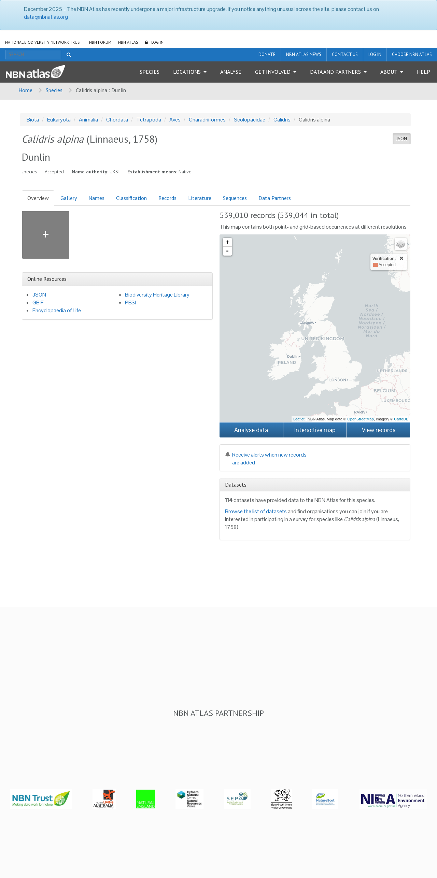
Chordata (117, 119)
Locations (187, 71)
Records (167, 198)
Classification (131, 198)
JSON (401, 138)
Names (96, 198)
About (388, 71)
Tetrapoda (148, 119)
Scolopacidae (249, 119)
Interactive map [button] (315, 430)
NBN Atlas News (303, 54)
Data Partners (274, 198)
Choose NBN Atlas (412, 54)
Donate (267, 54)
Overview (38, 198)
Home (25, 90)
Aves (175, 119)
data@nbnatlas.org (46, 16)
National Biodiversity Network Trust (43, 42)
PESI (130, 302)
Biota (33, 119)
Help (423, 71)
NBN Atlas (128, 42)
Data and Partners (335, 71)
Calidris (282, 119)
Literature (199, 198)
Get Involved (273, 71)
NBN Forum (100, 42)
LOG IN (157, 42)
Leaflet (299, 419)
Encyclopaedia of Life (56, 310)
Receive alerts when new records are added (266, 458)
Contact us (345, 54)
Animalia (88, 119)
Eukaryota (59, 119)
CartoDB (401, 419)
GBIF (38, 302)
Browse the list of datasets (256, 511)
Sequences (235, 198)
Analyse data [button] (251, 430)
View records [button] (378, 430)
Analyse (230, 71)
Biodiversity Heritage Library (157, 294)
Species (149, 71)
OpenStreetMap (360, 419)
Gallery (68, 198)
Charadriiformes (207, 119)
